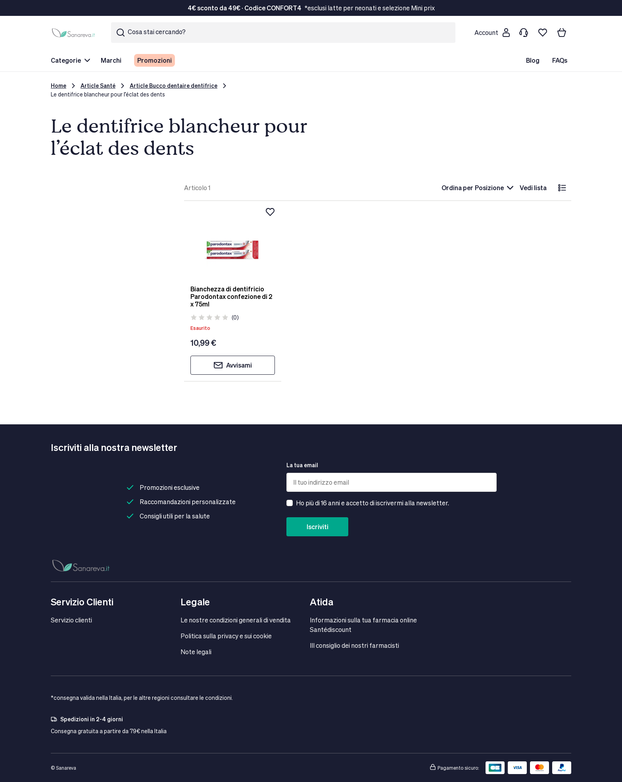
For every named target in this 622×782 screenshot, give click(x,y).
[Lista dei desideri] (542, 32)
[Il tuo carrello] (561, 32)
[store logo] (74, 32)
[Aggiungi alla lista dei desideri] (270, 212)
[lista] (562, 187)
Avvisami (232, 365)
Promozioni (154, 60)
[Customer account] (492, 32)
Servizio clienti (71, 620)
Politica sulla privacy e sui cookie (226, 635)
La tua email (302, 465)
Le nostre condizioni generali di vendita (235, 620)
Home (58, 85)
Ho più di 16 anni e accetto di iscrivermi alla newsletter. (372, 503)
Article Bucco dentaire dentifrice (173, 85)
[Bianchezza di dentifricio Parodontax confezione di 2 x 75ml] (232, 243)
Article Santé (98, 85)
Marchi (111, 60)
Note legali (195, 651)
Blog (532, 60)
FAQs (559, 60)
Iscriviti (317, 526)
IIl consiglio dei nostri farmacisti (354, 645)
